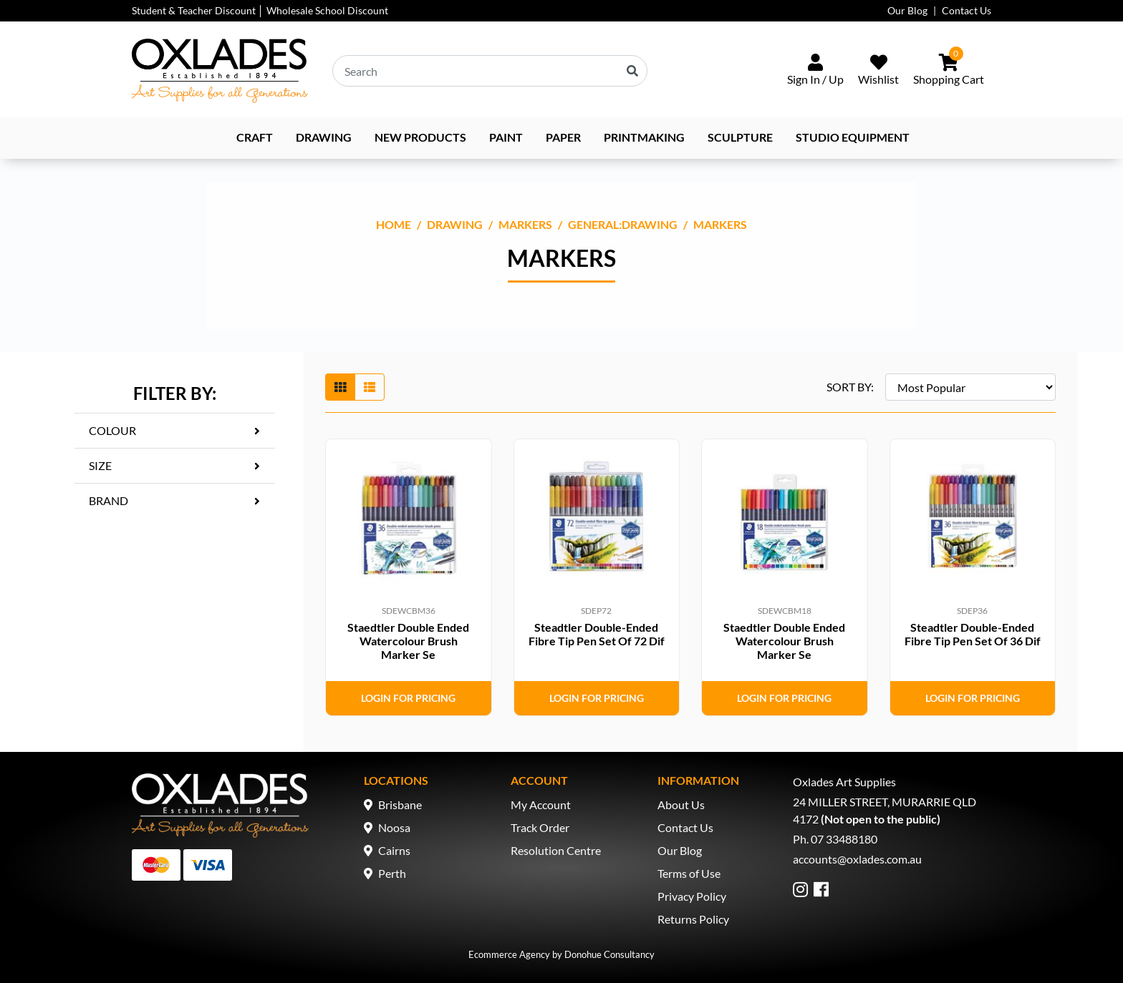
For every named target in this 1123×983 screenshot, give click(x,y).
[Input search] (489, 71)
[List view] (370, 387)
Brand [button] (108, 500)
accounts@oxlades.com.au (857, 859)
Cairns (394, 850)
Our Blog (907, 10)
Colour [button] (112, 430)
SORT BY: (850, 386)
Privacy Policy (691, 896)
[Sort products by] (970, 387)
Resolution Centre (556, 850)
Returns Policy (693, 919)
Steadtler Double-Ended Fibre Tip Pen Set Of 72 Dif (597, 633)
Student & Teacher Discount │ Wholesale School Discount (260, 10)
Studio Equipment (853, 137)
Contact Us (966, 10)
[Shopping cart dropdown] (948, 71)
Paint (506, 137)
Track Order (540, 827)
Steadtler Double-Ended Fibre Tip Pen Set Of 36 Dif (973, 633)
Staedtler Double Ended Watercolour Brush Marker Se (408, 640)
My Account (541, 804)
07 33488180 (844, 839)
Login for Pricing (408, 698)
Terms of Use (688, 873)
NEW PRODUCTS (420, 137)
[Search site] (632, 71)
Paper (563, 137)
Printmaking (644, 137)
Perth (392, 873)
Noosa (394, 827)
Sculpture (740, 137)
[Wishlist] (878, 71)
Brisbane (400, 804)
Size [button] (100, 465)
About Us (681, 804)
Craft (254, 137)
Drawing (324, 137)
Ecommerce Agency (509, 954)
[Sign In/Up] (815, 71)
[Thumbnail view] (340, 387)
